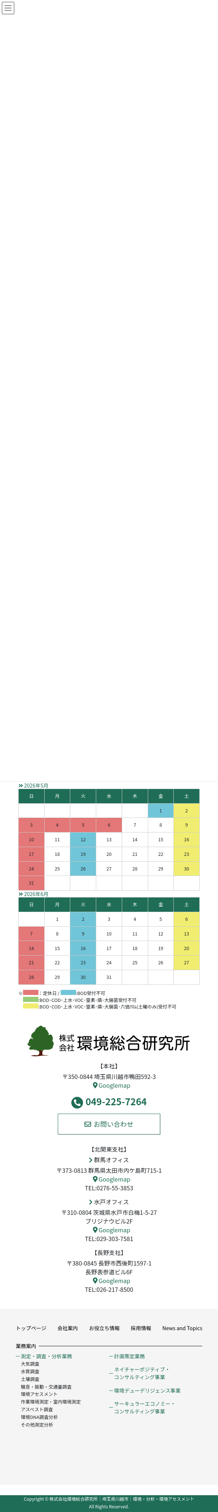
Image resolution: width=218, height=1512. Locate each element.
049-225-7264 (109, 1102)
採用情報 (141, 1328)
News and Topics (182, 1328)
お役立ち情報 (104, 1328)
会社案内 (67, 1328)
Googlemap (111, 1085)
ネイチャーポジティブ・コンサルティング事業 (142, 1373)
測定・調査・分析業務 (46, 1356)
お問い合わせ (109, 1124)
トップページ (31, 1328)
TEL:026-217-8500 (109, 1289)
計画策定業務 (129, 1356)
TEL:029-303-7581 (109, 1238)
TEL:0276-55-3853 (109, 1187)
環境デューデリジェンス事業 (147, 1390)
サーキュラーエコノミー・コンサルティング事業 (145, 1407)
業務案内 (26, 1346)
